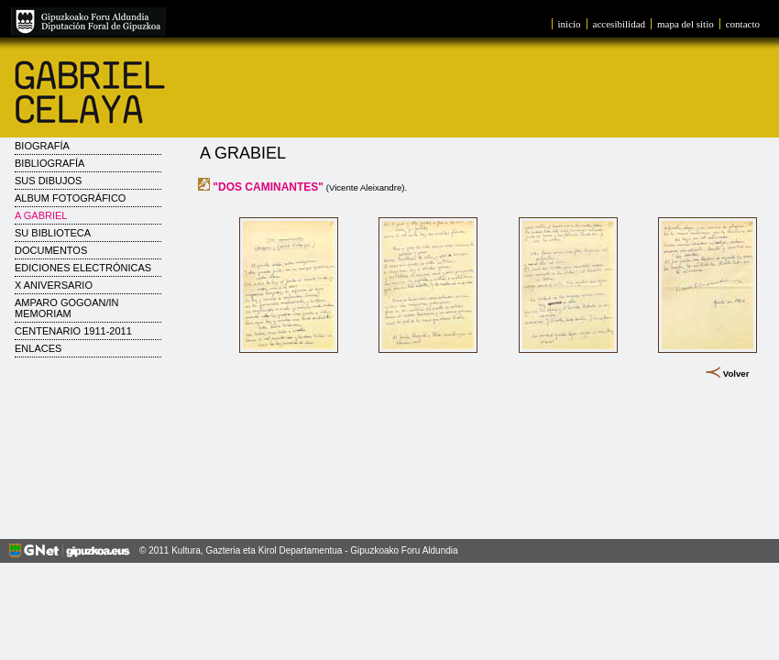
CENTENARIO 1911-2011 (73, 330)
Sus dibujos (48, 180)
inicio (569, 23)
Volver (736, 373)
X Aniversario (54, 285)
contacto (743, 23)
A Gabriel (41, 215)
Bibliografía (49, 163)
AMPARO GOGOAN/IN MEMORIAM (66, 308)
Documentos (51, 250)
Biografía (42, 145)
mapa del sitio (685, 23)
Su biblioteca (53, 232)
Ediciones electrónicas (83, 267)
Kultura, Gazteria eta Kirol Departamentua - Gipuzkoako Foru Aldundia (314, 550)
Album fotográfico (70, 198)
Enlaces (38, 348)
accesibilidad (619, 23)
